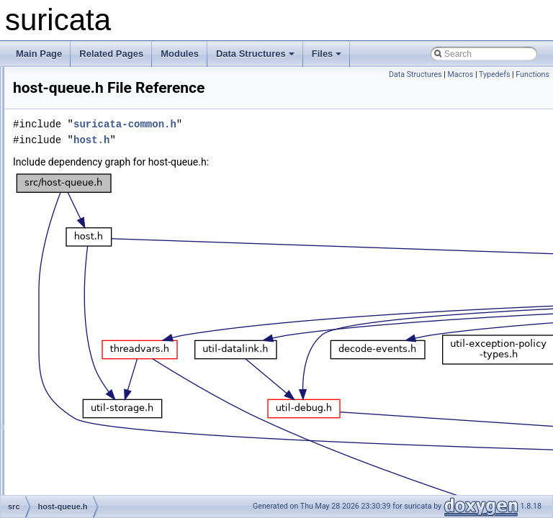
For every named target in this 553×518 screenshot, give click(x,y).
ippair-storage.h (89, 494)
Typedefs (495, 74)
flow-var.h (77, 161)
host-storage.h (86, 319)
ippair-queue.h (86, 462)
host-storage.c (86, 304)
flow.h (70, 224)
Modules (180, 53)
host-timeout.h (86, 351)
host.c (70, 367)
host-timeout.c (86, 335)
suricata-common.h (304, 144)
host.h (71, 383)
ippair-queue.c (86, 446)
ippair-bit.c (79, 414)
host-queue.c (84, 272)
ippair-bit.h (79, 430)
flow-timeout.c (85, 82)
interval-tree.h (85, 399)
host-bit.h (76, 256)
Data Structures (255, 53)
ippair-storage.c (89, 478)
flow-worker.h (84, 193)
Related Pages (111, 53)
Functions (532, 74)
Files (327, 53)
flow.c (70, 209)
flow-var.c (77, 145)
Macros (460, 74)
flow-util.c (77, 114)
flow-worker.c (84, 177)
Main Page (39, 53)
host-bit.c (76, 240)
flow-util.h (77, 129)
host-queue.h (84, 288)
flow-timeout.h (86, 98)
